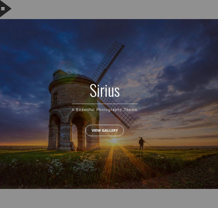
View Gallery (105, 130)
